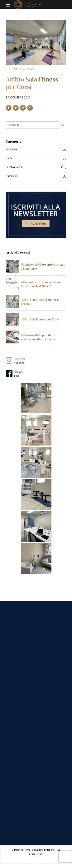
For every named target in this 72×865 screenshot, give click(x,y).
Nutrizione (12, 176)
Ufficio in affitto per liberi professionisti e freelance (38, 337)
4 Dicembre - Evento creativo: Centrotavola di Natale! (40, 284)
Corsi (9, 158)
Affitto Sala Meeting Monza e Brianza (40, 302)
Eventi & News (23, 69)
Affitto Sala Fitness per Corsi (32, 83)
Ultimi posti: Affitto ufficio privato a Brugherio (43, 267)
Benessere (12, 149)
